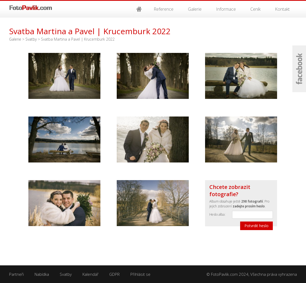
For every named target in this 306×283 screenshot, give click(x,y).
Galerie (195, 9)
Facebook (299, 68)
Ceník (255, 9)
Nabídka (42, 274)
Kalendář (90, 274)
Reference (163, 9)
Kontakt (282, 9)
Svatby (31, 39)
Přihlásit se (140, 274)
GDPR (114, 274)
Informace (226, 9)
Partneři (16, 274)
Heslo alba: (217, 214)
